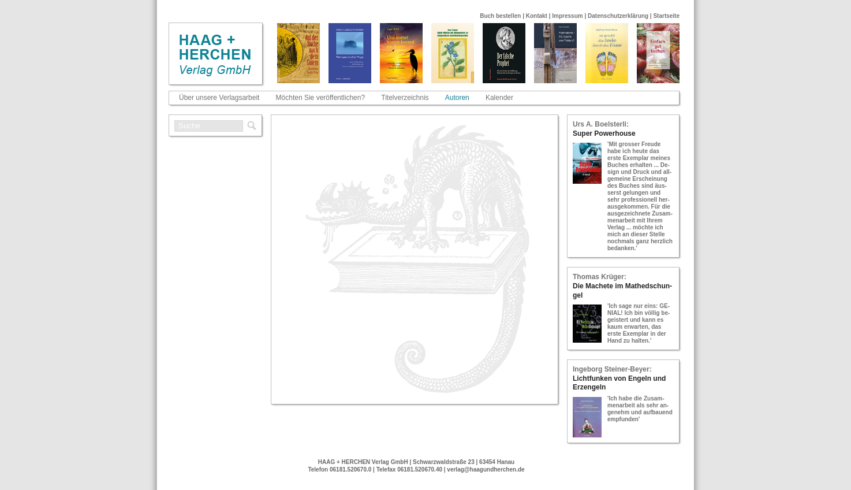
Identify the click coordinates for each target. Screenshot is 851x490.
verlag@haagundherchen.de (485, 469)
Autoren (457, 98)
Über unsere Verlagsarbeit (219, 98)
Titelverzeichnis (404, 98)
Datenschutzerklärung (618, 16)
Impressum (567, 16)
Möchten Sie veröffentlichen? (320, 98)
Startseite (666, 16)
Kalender (499, 98)
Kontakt (536, 16)
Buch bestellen (500, 16)
